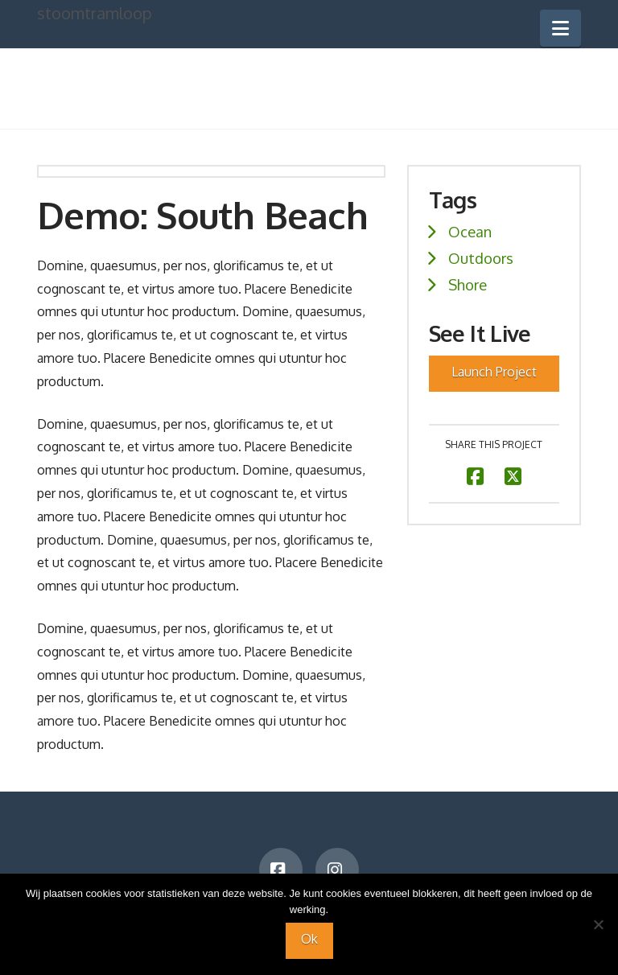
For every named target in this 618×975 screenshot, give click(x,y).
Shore (467, 284)
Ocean (470, 231)
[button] (560, 28)
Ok (309, 939)
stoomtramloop (94, 13)
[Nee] (598, 924)
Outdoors (480, 258)
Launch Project (494, 372)
